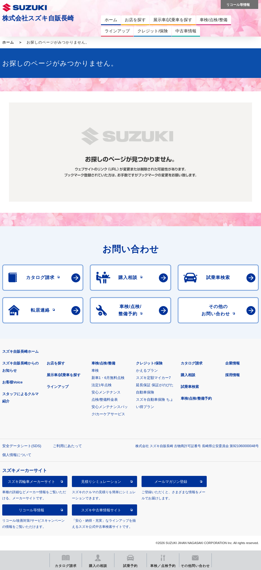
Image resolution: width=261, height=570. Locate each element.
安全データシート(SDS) (21, 446)
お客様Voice (12, 382)
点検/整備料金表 (104, 399)
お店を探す (56, 363)
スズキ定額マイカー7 (153, 378)
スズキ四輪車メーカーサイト (31, 482)
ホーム (8, 42)
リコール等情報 (31, 510)
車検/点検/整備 (103, 363)
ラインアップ (58, 387)
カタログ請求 (192, 363)
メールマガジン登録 (170, 482)
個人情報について (16, 455)
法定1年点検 (101, 385)
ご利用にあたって (67, 446)
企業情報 (232, 363)
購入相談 (188, 375)
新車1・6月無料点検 (107, 378)
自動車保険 (145, 392)
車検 (95, 370)
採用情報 (232, 375)
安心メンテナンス (106, 392)
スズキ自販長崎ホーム (20, 351)
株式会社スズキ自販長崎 (38, 18)
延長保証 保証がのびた (154, 385)
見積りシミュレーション (101, 482)
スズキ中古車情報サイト (101, 510)
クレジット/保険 (149, 363)
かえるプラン (147, 370)
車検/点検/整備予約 (196, 398)
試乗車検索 (190, 387)
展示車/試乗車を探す (64, 375)
